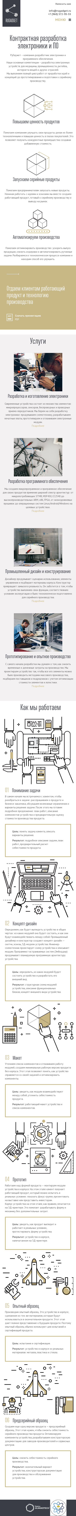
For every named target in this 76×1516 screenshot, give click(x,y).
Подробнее (38, 425)
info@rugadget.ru (60, 10)
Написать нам (63, 3)
